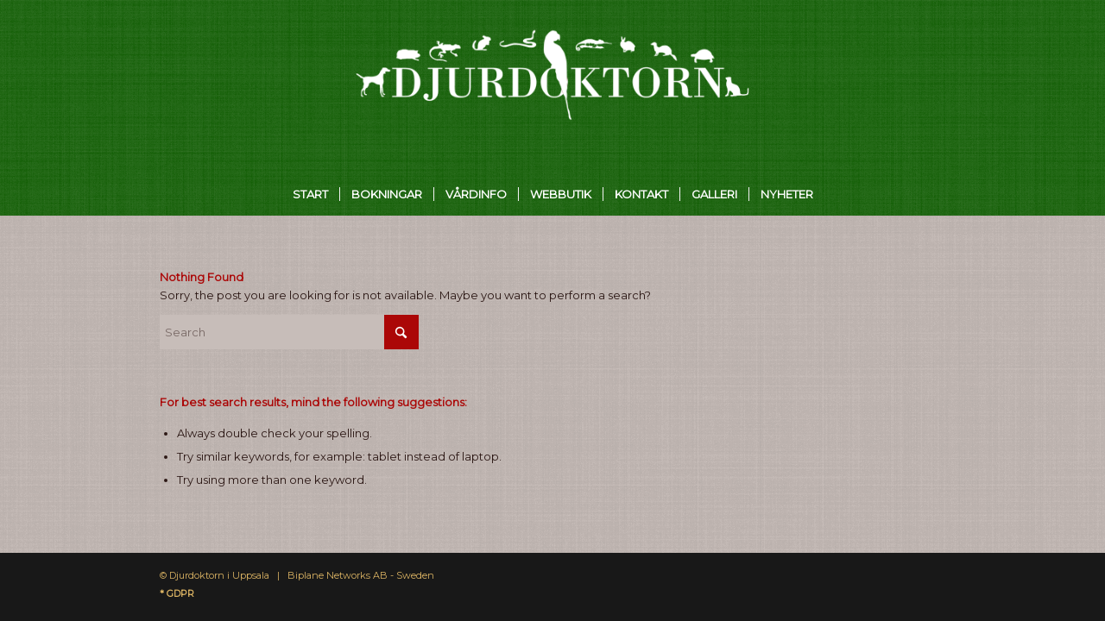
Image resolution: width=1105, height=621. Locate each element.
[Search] (289, 332)
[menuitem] (310, 194)
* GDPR (177, 593)
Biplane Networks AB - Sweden (360, 575)
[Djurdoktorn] (553, 86)
